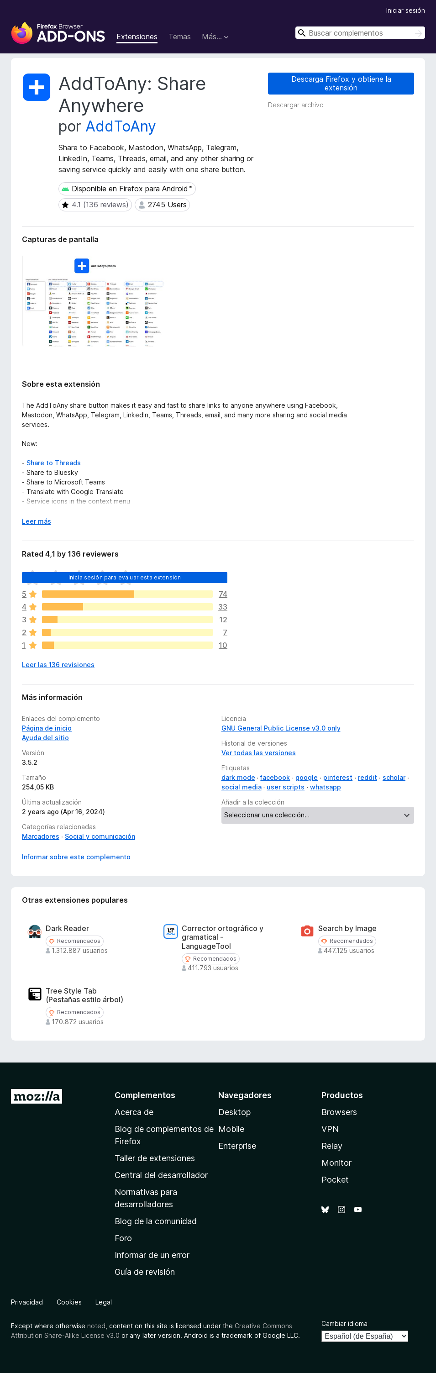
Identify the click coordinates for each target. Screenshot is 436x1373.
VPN (330, 1129)
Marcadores (40, 836)
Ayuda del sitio (45, 738)
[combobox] (360, 32)
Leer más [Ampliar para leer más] (36, 521)
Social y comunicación (100, 836)
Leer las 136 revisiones (58, 664)
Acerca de (134, 1112)
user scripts (286, 787)
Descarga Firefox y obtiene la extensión (341, 83)
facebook (275, 777)
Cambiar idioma (344, 1323)
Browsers (339, 1112)
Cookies (69, 1302)
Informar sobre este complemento (76, 857)
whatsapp (325, 787)
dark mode (238, 777)
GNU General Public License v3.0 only (281, 728)
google (306, 777)
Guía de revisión (145, 1272)
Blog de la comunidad (156, 1221)
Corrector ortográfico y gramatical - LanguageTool (222, 937)
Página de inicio (47, 728)
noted (96, 1326)
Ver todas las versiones (258, 753)
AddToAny (120, 126)
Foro (123, 1238)
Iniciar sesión (405, 10)
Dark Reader (67, 928)
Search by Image (347, 928)
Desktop (234, 1112)
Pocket (335, 1179)
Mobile (231, 1129)
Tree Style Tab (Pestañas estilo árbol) (84, 995)
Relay (331, 1146)
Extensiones (137, 36)
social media (241, 787)
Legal (103, 1302)
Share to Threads (53, 463)
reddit (367, 777)
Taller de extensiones (155, 1158)
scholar (394, 777)
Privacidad (27, 1302)
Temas (179, 36)
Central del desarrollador (161, 1175)
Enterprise (237, 1146)
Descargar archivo (296, 105)
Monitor (336, 1163)
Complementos (145, 1095)
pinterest (337, 777)
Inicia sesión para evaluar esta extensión (124, 577)
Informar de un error (152, 1255)
